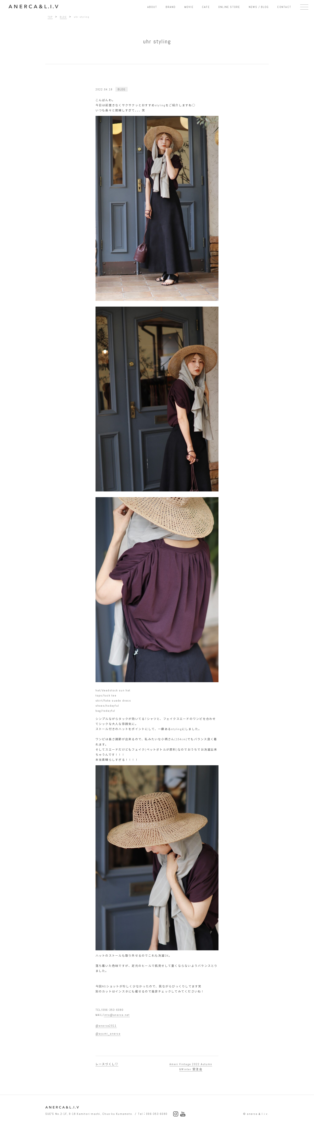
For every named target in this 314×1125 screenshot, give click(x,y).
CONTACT (284, 7)
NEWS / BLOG (259, 7)
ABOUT (152, 7)
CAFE (206, 7)
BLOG (121, 89)
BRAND (171, 7)
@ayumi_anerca (108, 1033)
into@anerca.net (117, 1015)
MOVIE (188, 7)
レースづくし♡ (107, 1064)
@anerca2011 (106, 1025)
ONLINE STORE (229, 7)
